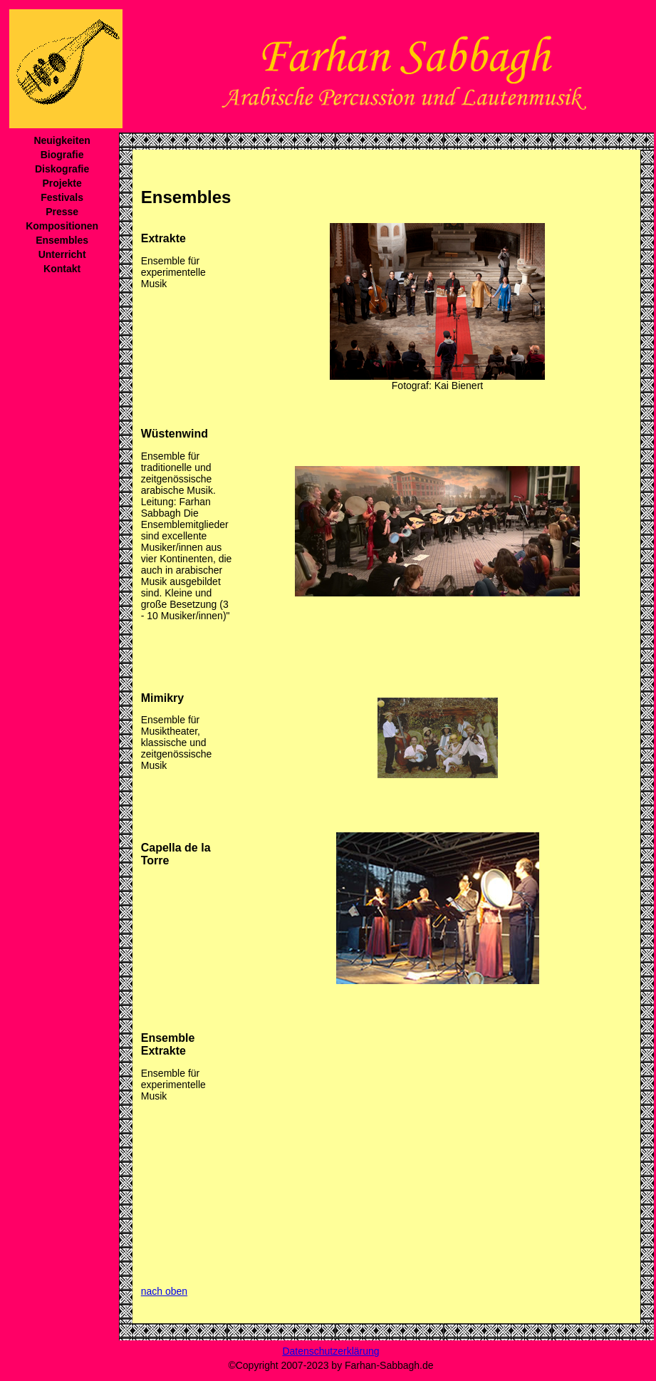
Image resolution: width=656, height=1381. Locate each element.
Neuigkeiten (61, 140)
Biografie (62, 154)
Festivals (62, 197)
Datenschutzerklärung (330, 1351)
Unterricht (62, 254)
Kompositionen (62, 226)
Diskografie (62, 169)
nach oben (164, 1291)
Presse (62, 211)
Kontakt (61, 268)
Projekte (61, 183)
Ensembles (62, 240)
